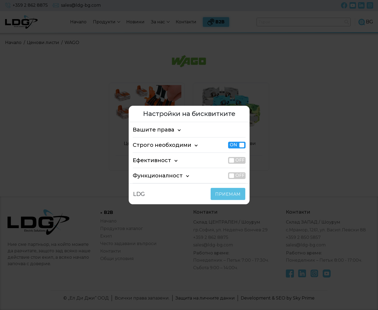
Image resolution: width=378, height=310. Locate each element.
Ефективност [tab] (149, 160)
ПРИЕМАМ (229, 194)
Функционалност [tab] (153, 175)
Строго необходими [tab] (157, 145)
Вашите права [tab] (150, 130)
